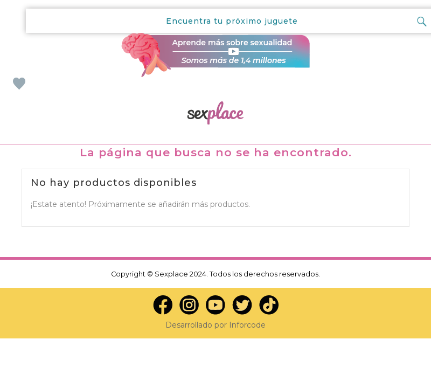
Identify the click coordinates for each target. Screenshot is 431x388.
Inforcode (247, 325)
